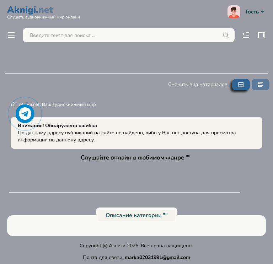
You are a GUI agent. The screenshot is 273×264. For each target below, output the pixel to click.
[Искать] (226, 35)
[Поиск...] (129, 35)
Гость (247, 11)
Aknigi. (43, 11)
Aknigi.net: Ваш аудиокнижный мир (57, 104)
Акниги (117, 245)
